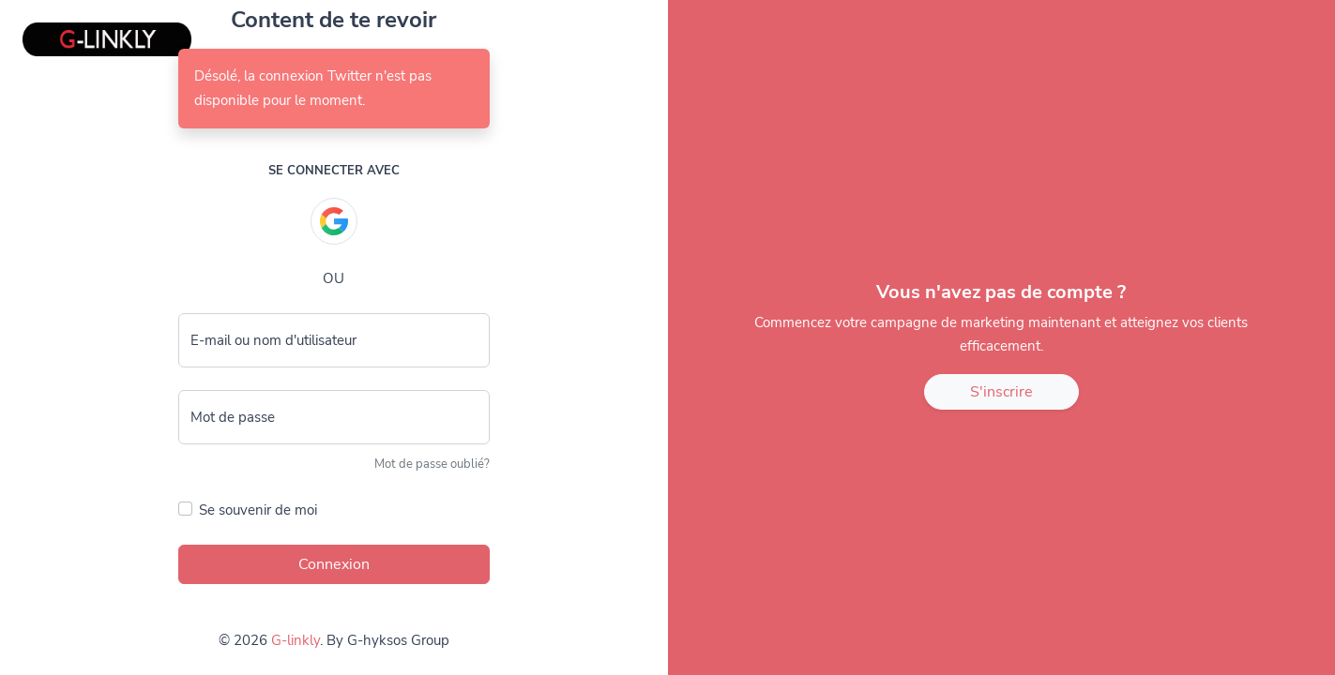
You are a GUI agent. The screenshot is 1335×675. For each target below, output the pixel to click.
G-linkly (295, 640)
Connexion (334, 564)
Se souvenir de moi (258, 510)
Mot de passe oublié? (432, 464)
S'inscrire (1001, 392)
